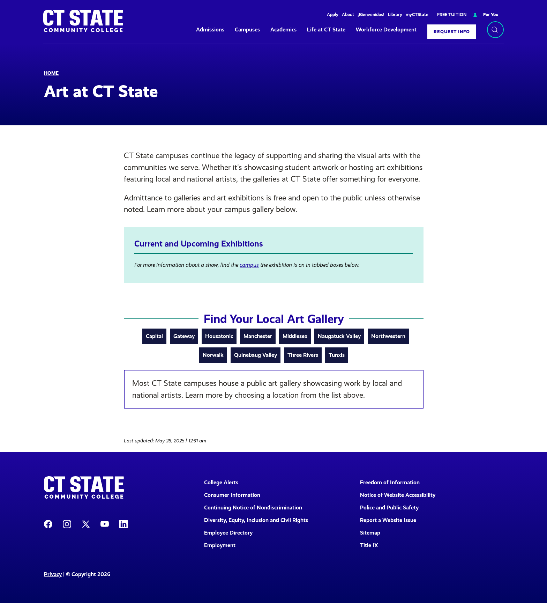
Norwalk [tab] (213, 355)
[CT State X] (86, 523)
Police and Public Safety (389, 507)
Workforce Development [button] (386, 29)
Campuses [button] (247, 29)
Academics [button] (283, 29)
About (348, 14)
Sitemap (370, 532)
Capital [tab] (154, 336)
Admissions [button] (210, 29)
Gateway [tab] (184, 336)
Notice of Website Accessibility (397, 495)
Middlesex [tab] (295, 336)
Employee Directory (228, 532)
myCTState (417, 14)
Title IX (369, 545)
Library (395, 14)
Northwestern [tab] (388, 336)
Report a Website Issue (388, 520)
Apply (332, 14)
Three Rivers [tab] (302, 355)
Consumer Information (232, 495)
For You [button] (485, 14)
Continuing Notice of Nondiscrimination (253, 507)
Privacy (53, 574)
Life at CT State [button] (326, 29)
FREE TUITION (451, 14)
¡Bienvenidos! (371, 14)
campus (249, 265)
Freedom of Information (390, 482)
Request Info (452, 31)
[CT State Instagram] (67, 523)
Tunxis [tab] (337, 355)
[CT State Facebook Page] (48, 523)
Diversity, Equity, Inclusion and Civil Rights (256, 520)
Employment (219, 545)
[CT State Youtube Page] (104, 523)
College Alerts (221, 482)
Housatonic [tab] (219, 336)
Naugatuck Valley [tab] (339, 336)
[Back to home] (83, 21)
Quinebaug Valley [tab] (255, 355)
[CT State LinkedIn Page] (123, 523)
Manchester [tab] (257, 336)
